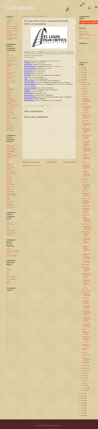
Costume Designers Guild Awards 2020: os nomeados (87, 219)
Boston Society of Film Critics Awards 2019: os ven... (86, 167)
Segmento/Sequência (11, 118)
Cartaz (8, 120)
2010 (82, 413)
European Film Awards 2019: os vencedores (86, 294)
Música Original (10, 99)
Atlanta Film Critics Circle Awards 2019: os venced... (87, 275)
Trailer (8, 122)
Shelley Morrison (86, 354)
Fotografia (9, 97)
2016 (82, 398)
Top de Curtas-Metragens (10, 127)
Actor (7, 68)
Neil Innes (84, 89)
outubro (84, 368)
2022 (82, 75)
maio (83, 380)
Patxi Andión (85, 120)
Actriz (7, 70)
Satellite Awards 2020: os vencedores (86, 117)
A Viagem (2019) (86, 198)
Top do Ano (9, 124)
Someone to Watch (11, 255)
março (84, 385)
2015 (82, 400)
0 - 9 (7, 351)
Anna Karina (85, 181)
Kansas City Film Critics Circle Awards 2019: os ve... (86, 150)
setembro (84, 370)
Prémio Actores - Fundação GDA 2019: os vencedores (86, 319)
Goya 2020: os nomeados (86, 345)
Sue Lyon (84, 96)
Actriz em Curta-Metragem (10, 77)
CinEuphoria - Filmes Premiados (11, 35)
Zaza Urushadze (86, 290)
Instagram (8, 22)
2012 (82, 408)
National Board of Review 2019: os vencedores (86, 325)
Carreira (8, 249)
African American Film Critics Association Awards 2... (86, 143)
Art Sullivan (85, 93)
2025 (82, 67)
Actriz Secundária (10, 82)
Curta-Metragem (10, 60)
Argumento (9, 92)
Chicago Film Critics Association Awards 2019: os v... (86, 174)
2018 (82, 393)
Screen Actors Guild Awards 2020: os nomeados (86, 210)
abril (83, 383)
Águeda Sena (85, 162)
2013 (82, 405)
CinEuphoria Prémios (11, 28)
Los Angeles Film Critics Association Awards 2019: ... (87, 256)
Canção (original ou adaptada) (11, 102)
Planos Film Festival (84, 38)
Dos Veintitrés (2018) (85, 349)
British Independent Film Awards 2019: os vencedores (86, 359)
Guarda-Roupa (10, 109)
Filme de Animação (11, 58)
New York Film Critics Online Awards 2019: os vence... (86, 269)
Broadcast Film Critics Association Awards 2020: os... (86, 249)
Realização (9, 62)
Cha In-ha (84, 329)
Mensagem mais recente (31, 162)
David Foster (85, 113)
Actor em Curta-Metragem (10, 73)
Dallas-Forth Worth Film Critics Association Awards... (87, 136)
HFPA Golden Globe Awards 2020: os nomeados (86, 233)
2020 (82, 80)
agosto (84, 373)
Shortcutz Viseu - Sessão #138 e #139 (86, 124)
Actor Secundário (10, 80)
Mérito (8, 253)
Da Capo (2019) (86, 206)
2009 (82, 415)
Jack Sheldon (85, 91)
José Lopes (85, 288)
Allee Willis (85, 104)
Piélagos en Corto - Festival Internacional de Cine (85, 35)
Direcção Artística (10, 107)
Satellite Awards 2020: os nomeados (86, 333)
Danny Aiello (85, 190)
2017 (82, 395)
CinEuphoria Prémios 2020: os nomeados (86, 100)
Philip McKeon (85, 215)
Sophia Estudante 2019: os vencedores (86, 195)
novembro (85, 365)
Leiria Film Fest (83, 31)
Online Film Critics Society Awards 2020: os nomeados (86, 108)
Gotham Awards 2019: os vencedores (86, 338)
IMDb (7, 24)
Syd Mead (84, 86)
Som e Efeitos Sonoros (12, 105)
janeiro (84, 390)
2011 (82, 410)
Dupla (7, 86)
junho (83, 378)
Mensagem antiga (69, 162)
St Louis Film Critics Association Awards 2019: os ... (86, 157)
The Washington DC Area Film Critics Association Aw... (86, 241)
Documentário (10, 55)
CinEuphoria (20, 8)
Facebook (8, 19)
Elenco (8, 84)
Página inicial (51, 162)
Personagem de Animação (10, 89)
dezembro (85, 84)
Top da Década (10, 130)
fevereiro (84, 387)
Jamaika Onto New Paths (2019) (85, 202)
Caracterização (10, 112)
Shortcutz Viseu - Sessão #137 (86, 261)
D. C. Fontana (85, 342)
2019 (82, 82)
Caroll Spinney (86, 264)
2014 (82, 403)
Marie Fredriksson (86, 224)
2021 (82, 77)
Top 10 (8, 283)
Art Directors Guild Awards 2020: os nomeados (86, 228)
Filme (7, 53)
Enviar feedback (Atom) (35, 165)
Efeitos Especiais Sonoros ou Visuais (11, 194)
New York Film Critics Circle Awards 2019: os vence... (86, 313)
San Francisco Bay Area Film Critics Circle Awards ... (86, 130)
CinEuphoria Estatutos (12, 26)
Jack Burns (85, 352)
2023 (82, 72)
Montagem (9, 95)
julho (83, 375)
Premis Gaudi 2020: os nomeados (85, 302)
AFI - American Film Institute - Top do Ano (86, 307)
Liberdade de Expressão (12, 251)
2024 (82, 70)
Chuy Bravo (85, 179)
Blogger (59, 425)
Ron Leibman (85, 298)
